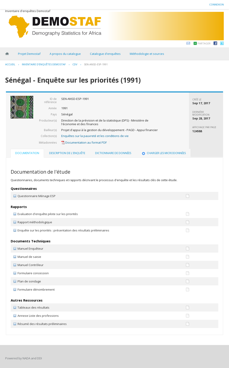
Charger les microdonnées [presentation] (163, 153)
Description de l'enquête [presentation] (67, 153)
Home (7, 54)
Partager (204, 43)
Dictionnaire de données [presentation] (113, 153)
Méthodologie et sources (147, 54)
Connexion (216, 4)
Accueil (10, 64)
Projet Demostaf (29, 54)
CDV (74, 64)
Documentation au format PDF (84, 142)
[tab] (27, 153)
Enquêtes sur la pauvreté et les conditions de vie (95, 136)
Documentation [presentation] (27, 153)
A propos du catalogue (65, 54)
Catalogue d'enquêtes (105, 54)
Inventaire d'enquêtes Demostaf (44, 64)
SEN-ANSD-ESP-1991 (96, 64)
